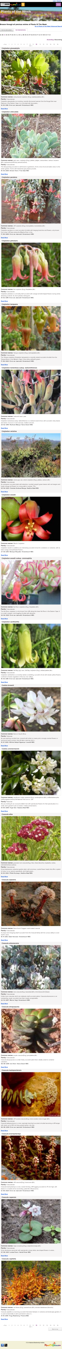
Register (59, 1)
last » (30, 45)
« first (5, 44)
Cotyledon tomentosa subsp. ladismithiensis (19, 368)
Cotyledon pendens (9, 177)
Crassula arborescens (10, 943)
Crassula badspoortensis (11, 1070)
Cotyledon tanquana (10, 304)
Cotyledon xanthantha (10, 622)
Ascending (50, 40)
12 (43, 44)
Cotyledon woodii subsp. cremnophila (17, 558)
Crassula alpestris (9, 880)
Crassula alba (7, 814)
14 (50, 44)
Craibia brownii (8, 685)
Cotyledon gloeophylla (11, 48)
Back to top (55, 1329)
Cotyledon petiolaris (10, 241)
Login (54, 1)
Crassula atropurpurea (10, 1007)
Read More (4, 108)
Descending (58, 40)
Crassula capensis (9, 1197)
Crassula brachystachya (11, 1134)
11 (40, 44)
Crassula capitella (9, 1259)
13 (47, 44)
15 (54, 44)
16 (57, 44)
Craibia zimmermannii (10, 749)
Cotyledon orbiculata (10, 112)
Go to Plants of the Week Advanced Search (48, 26)
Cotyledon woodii (9, 495)
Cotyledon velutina (9, 431)
